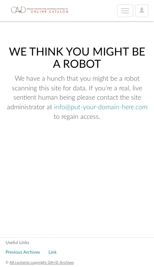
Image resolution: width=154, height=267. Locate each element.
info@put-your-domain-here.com (100, 107)
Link (52, 252)
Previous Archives (23, 252)
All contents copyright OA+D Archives (42, 262)
